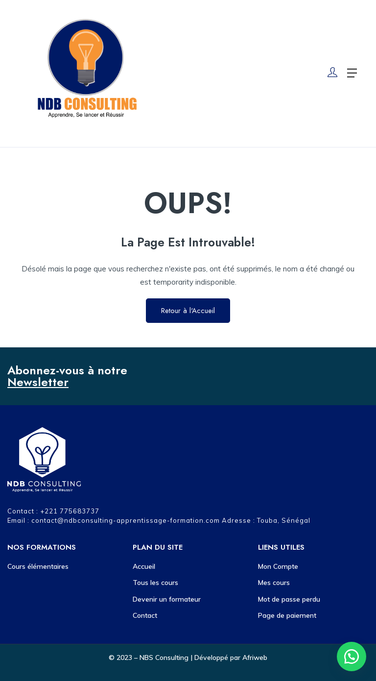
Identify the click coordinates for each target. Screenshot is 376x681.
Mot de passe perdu (289, 599)
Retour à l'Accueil (188, 310)
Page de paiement (287, 615)
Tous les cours (155, 582)
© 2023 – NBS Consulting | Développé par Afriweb (188, 657)
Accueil (144, 566)
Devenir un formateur (167, 599)
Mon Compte (278, 566)
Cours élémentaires (38, 566)
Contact (145, 615)
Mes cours (274, 582)
